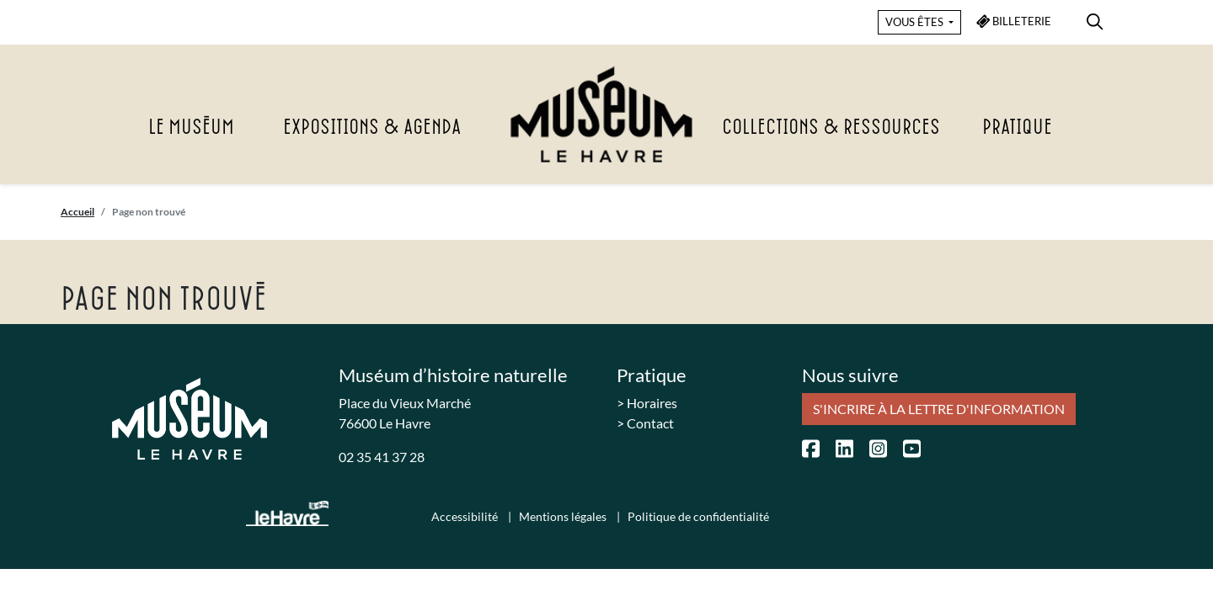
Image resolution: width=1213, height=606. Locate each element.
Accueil (77, 211)
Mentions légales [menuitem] (564, 516)
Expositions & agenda (372, 128)
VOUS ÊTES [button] (915, 22)
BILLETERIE (1014, 21)
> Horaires (647, 403)
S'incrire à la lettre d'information (939, 409)
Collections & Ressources (831, 128)
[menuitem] (1095, 19)
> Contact (645, 423)
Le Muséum (191, 128)
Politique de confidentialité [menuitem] (698, 516)
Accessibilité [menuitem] (465, 516)
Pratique (1017, 128)
